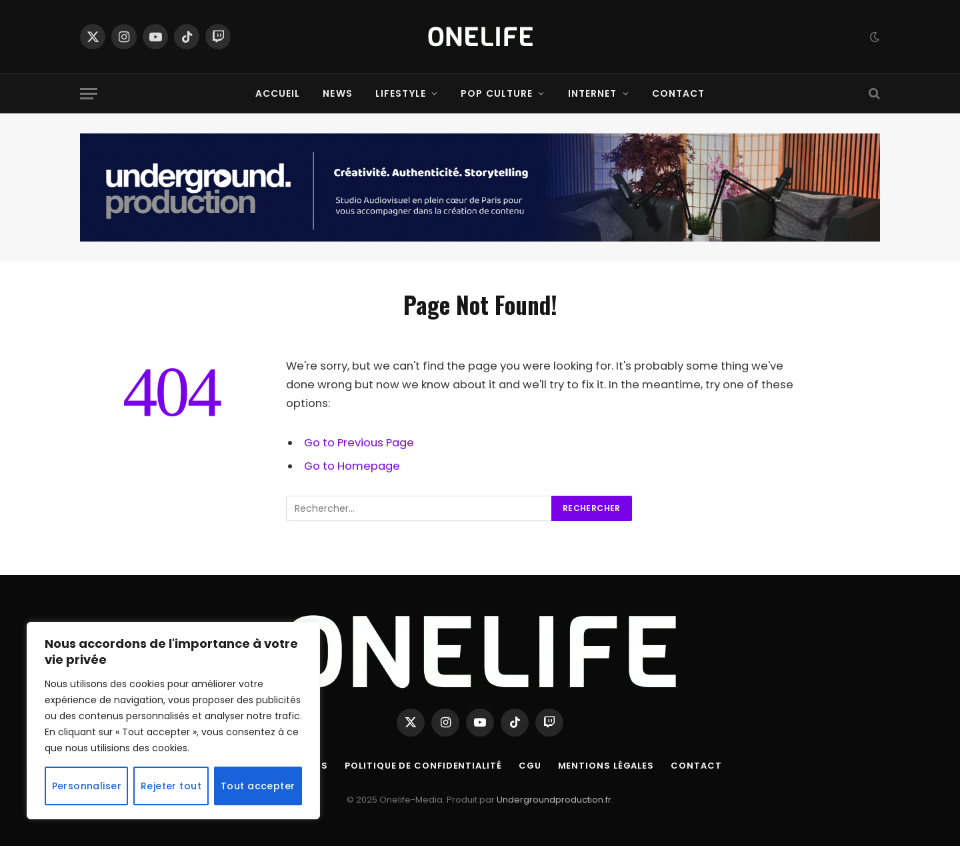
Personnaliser (86, 786)
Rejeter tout (171, 786)
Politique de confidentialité (423, 765)
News (337, 93)
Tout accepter (258, 786)
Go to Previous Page (359, 442)
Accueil (278, 93)
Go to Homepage (352, 466)
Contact (678, 93)
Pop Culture (497, 93)
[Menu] (88, 94)
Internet (592, 93)
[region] (173, 720)
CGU (530, 765)
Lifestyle (400, 93)
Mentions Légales (606, 765)
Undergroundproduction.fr (554, 799)
